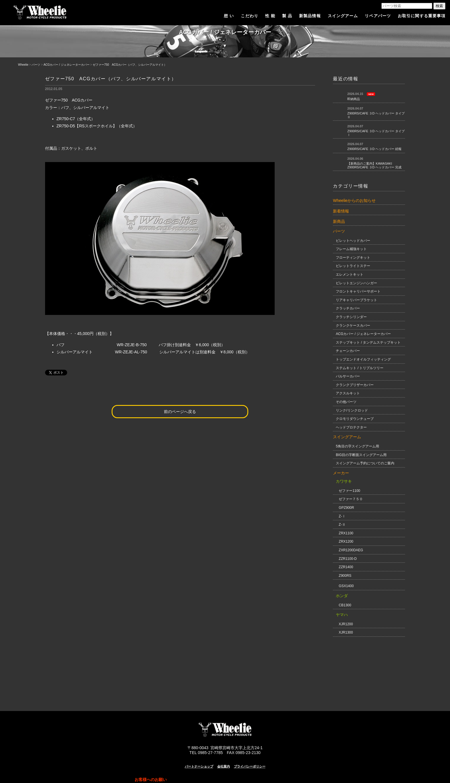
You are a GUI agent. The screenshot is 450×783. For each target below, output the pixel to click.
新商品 (339, 221)
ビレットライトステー (353, 266)
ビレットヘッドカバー (353, 241)
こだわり (249, 15)
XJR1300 (346, 632)
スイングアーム (343, 15)
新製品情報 (310, 15)
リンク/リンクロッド (352, 410)
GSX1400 (346, 586)
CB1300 (345, 605)
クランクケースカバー (353, 326)
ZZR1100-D (348, 559)
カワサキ (344, 481)
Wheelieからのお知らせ (354, 200)
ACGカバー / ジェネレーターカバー (67, 64)
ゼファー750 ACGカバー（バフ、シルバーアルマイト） (130, 64)
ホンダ (342, 595)
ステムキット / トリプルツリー (359, 368)
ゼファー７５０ (351, 499)
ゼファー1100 (349, 491)
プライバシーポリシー (249, 766)
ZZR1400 (346, 567)
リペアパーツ (378, 15)
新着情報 (341, 211)
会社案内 (223, 766)
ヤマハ (342, 614)
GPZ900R (346, 508)
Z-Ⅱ (342, 525)
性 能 (270, 15)
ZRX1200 (346, 541)
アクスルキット (348, 393)
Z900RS (345, 576)
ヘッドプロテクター (351, 427)
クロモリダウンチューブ (355, 419)
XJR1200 (346, 624)
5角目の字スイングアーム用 (357, 446)
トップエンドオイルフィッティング (363, 359)
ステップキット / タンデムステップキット (368, 342)
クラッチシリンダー (351, 317)
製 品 (287, 15)
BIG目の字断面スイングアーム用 (361, 455)
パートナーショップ (199, 766)
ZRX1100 (346, 533)
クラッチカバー (348, 308)
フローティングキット (353, 258)
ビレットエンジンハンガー (356, 283)
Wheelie (23, 64)
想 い (229, 15)
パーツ (36, 64)
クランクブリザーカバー (355, 385)
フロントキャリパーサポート (358, 291)
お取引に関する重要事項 (421, 15)
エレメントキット (349, 274)
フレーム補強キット (351, 249)
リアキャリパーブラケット (356, 300)
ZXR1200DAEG (351, 550)
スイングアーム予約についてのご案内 (365, 463)
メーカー (341, 473)
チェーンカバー (348, 351)
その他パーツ (346, 402)
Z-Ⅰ (342, 516)
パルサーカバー (348, 376)
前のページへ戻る (180, 411)
